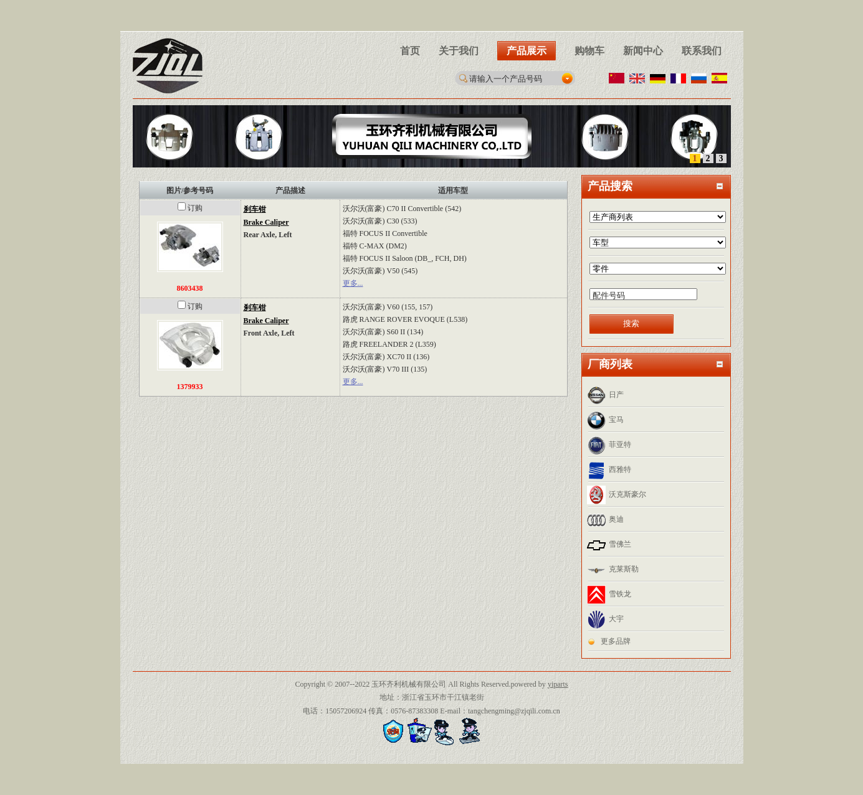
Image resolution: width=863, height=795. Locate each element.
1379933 (190, 386)
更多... (353, 283)
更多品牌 (616, 641)
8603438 (190, 288)
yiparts (558, 684)
